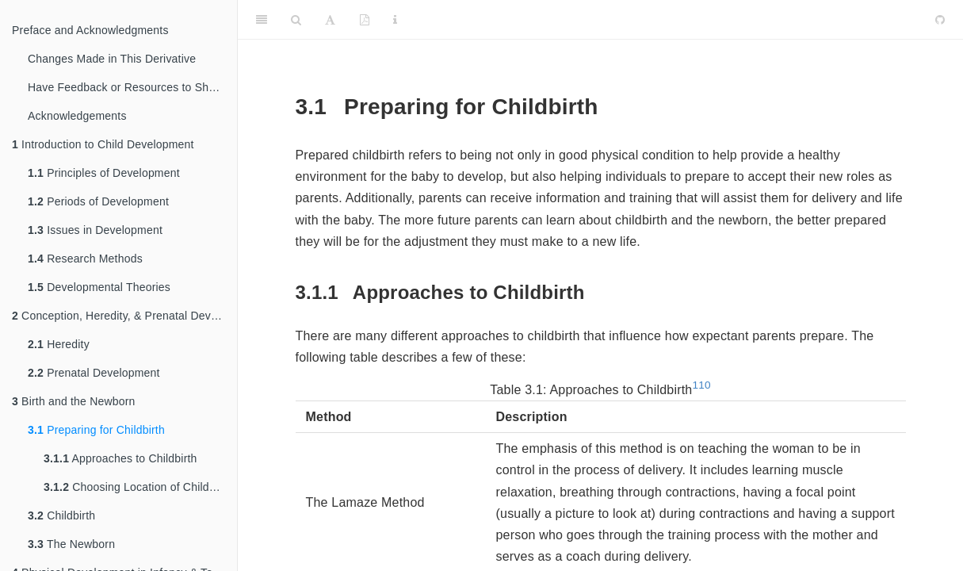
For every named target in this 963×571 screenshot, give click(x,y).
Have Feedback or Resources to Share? (129, 87)
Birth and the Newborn (74, 401)
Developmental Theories (99, 287)
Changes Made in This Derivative (112, 58)
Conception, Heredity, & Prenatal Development (124, 315)
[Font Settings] (330, 20)
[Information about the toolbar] (395, 20)
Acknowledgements (77, 115)
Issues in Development (95, 230)
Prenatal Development (94, 372)
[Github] (940, 20)
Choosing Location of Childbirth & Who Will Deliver (140, 487)
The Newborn (71, 544)
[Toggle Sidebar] (261, 20)
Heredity (59, 344)
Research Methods (85, 258)
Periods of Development (98, 201)
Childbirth (61, 515)
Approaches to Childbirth (120, 458)
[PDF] (364, 20)
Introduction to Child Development (103, 144)
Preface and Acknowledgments (90, 30)
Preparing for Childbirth (96, 429)
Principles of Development (104, 173)
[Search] (296, 20)
